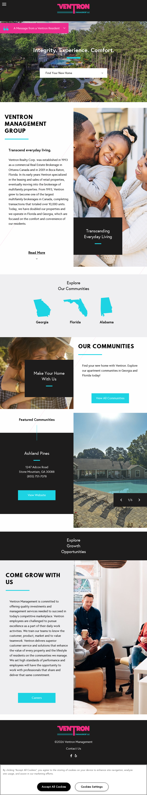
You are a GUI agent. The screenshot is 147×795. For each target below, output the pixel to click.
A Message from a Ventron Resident (33, 28)
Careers (37, 698)
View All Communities (110, 398)
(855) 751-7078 (37, 476)
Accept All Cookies (54, 786)
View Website (37, 495)
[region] (73, 780)
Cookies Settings (92, 786)
